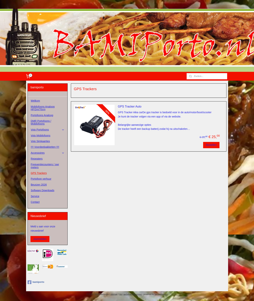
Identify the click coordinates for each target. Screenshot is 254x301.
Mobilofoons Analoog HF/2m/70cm (43, 108)
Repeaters (37, 158)
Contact (35, 201)
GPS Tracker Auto (129, 106)
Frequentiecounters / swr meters (45, 166)
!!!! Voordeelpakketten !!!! (45, 146)
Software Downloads (42, 190)
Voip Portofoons (47, 129)
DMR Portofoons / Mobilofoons (41, 122)
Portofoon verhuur (41, 178)
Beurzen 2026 (39, 184)
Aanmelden (39, 238)
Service (35, 196)
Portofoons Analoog (42, 115)
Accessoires (47, 152)
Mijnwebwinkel (160, 294)
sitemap (114, 294)
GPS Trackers (39, 173)
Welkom (35, 100)
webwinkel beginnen (133, 294)
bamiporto (36, 282)
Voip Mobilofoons (40, 135)
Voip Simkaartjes (40, 141)
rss (120, 294)
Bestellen (211, 144)
